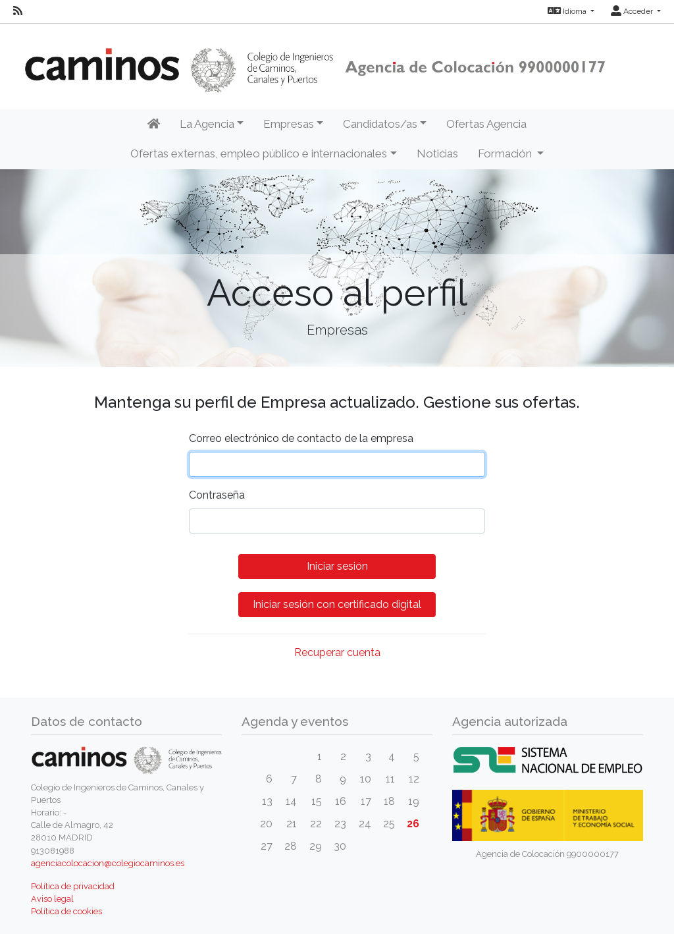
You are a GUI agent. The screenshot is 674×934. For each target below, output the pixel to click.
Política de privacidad (73, 886)
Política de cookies (66, 911)
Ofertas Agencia (486, 123)
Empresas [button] (288, 123)
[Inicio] (154, 124)
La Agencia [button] (207, 123)
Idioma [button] (568, 11)
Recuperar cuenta (337, 652)
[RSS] (17, 11)
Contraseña (217, 495)
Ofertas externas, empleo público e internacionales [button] (258, 153)
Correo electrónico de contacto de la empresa (301, 438)
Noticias (437, 153)
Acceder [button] (633, 11)
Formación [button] (506, 153)
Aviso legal (52, 899)
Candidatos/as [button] (380, 123)
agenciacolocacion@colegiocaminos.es (107, 863)
